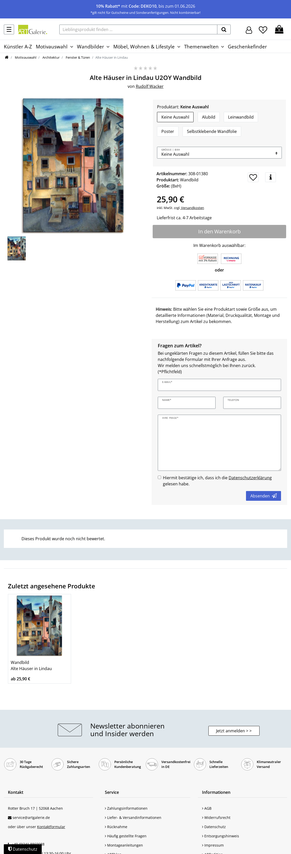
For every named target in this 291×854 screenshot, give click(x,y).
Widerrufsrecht (216, 817)
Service (112, 792)
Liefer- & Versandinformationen (133, 817)
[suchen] (224, 29)
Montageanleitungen (124, 845)
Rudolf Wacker (150, 86)
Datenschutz (214, 826)
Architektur (51, 57)
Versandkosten (192, 207)
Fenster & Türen (77, 57)
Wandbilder (90, 46)
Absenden (263, 496)
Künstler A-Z (18, 46)
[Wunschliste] (263, 29)
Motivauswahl (52, 46)
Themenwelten (201, 46)
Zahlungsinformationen (126, 808)
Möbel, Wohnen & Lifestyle (144, 46)
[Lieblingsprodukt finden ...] (138, 29)
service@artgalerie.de (31, 817)
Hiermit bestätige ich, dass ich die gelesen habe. (217, 481)
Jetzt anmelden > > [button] (234, 731)
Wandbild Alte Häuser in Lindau (31, 665)
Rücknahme (116, 826)
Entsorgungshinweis (220, 836)
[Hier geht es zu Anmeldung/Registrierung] (249, 29)
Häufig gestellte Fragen (126, 836)
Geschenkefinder (247, 46)
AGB (206, 808)
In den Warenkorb (219, 231)
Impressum (213, 845)
